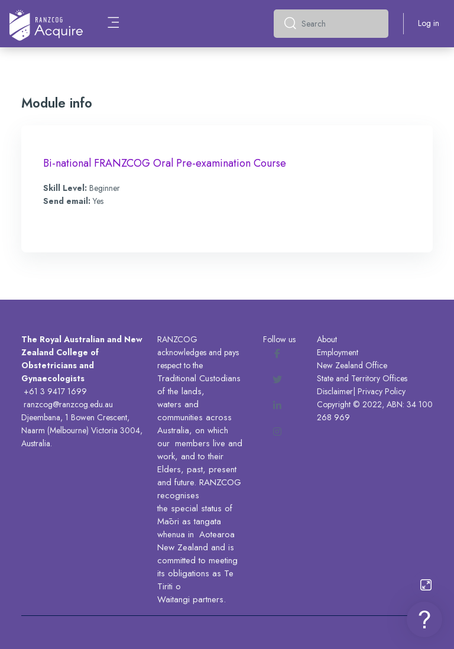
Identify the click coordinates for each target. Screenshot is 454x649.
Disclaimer (335, 391)
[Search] (340, 24)
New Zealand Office (352, 365)
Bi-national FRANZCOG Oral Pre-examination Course (164, 163)
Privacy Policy (382, 391)
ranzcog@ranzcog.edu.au (68, 404)
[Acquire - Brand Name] (46, 23)
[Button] (425, 585)
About (327, 339)
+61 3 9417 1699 (55, 391)
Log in (428, 23)
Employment (337, 352)
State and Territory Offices (362, 378)
